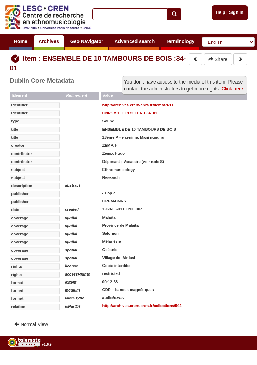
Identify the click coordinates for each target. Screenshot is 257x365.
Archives (49, 41)
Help (220, 12)
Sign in (236, 12)
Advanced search (134, 41)
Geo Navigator (86, 41)
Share (217, 59)
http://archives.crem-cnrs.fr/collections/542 (142, 306)
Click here (232, 89)
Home (20, 41)
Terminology (180, 41)
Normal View (31, 324)
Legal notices (240, 362)
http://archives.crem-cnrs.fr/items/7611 (138, 105)
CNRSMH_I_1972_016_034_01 (129, 113)
